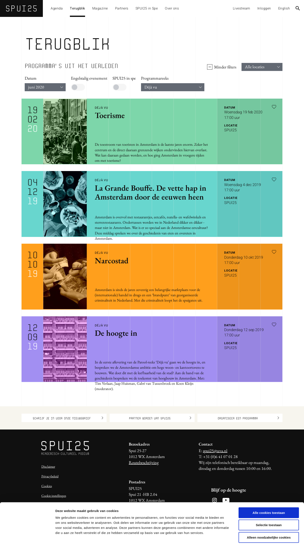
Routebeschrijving (144, 462)
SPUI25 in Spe (147, 8)
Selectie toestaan (269, 506)
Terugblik (77, 8)
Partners (121, 8)
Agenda (57, 8)
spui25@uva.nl (215, 450)
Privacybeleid (49, 476)
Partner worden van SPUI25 (160, 417)
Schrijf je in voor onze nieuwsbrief (68, 417)
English (284, 8)
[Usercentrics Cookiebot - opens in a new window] (27, 537)
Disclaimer (48, 466)
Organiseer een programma (248, 417)
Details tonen (228, 536)
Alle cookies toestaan (268, 493)
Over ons (172, 8)
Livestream (241, 8)
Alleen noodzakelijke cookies (269, 518)
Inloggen (264, 8)
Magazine (100, 8)
